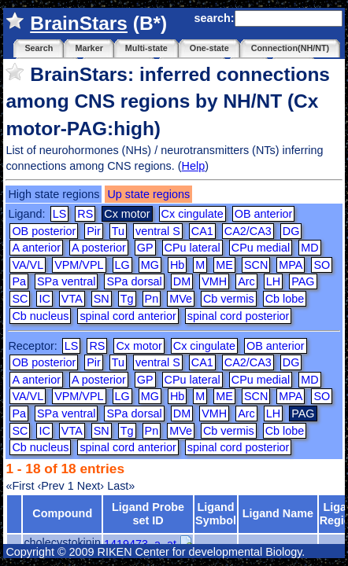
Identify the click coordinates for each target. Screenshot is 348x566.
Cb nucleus (40, 316)
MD (309, 247)
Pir (94, 231)
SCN (256, 265)
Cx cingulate (192, 214)
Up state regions (148, 194)
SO (321, 265)
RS (85, 214)
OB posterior (44, 231)
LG (122, 265)
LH (273, 281)
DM (182, 281)
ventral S (157, 231)
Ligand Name (277, 513)
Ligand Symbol (215, 514)
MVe (180, 298)
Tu (118, 231)
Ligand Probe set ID (148, 514)
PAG (302, 281)
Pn (152, 298)
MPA (290, 265)
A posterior (99, 247)
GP (145, 247)
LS (60, 214)
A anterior (36, 247)
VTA (72, 298)
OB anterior (264, 214)
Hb (177, 265)
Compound (62, 513)
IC (44, 298)
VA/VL (27, 265)
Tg (127, 298)
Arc (246, 281)
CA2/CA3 (248, 231)
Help (193, 166)
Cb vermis (228, 298)
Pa (19, 281)
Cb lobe (285, 298)
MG (150, 265)
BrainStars (79, 23)
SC (20, 298)
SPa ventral (66, 281)
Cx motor (138, 346)
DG (291, 231)
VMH (214, 281)
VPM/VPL (78, 265)
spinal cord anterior (128, 316)
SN (101, 298)
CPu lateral (192, 247)
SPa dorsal (133, 281)
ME (224, 265)
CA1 (202, 231)
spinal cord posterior (238, 316)
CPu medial (260, 247)
